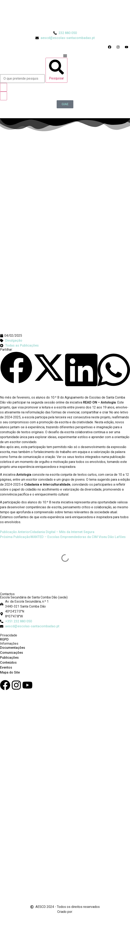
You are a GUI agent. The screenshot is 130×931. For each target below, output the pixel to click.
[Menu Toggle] (65, 56)
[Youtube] (27, 685)
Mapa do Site (10, 672)
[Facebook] (5, 685)
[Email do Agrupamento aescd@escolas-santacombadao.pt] (65, 37)
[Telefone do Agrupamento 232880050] (65, 33)
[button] (16, 368)
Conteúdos (8, 662)
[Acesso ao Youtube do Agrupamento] (127, 47)
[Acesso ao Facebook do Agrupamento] (110, 47)
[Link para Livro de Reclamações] (65, 877)
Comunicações (11, 653)
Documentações (12, 648)
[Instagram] (16, 685)
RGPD (4, 639)
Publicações (9, 658)
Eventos (6, 667)
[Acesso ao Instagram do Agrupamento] (119, 47)
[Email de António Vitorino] (5, 919)
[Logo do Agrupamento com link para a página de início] (65, 15)
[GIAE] (65, 104)
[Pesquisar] (56, 70)
